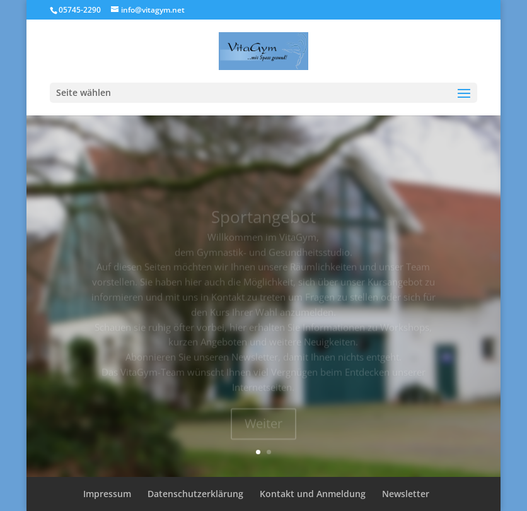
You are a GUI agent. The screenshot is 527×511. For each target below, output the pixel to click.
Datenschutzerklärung (195, 494)
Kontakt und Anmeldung (313, 494)
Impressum (107, 494)
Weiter (263, 428)
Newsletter (405, 494)
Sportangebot (263, 222)
